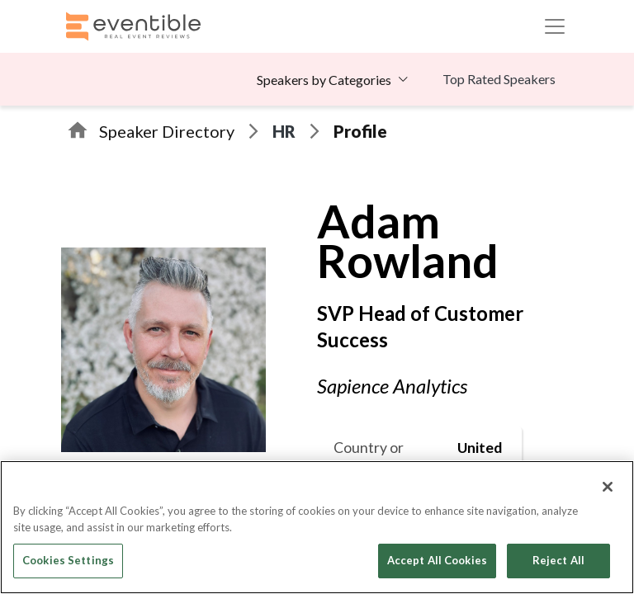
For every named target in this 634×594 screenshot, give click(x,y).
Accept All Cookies (437, 560)
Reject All (558, 560)
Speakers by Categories (324, 79)
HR (284, 131)
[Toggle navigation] (555, 26)
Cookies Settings (68, 560)
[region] (317, 527)
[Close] (607, 487)
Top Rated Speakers (499, 79)
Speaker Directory (166, 131)
